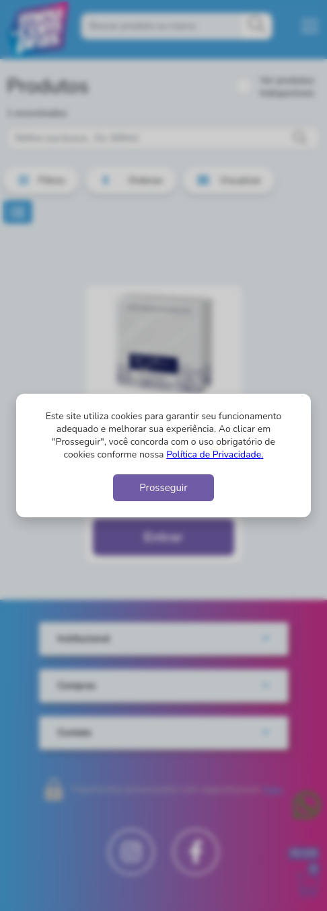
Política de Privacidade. (214, 454)
